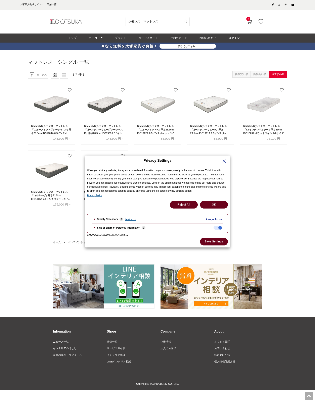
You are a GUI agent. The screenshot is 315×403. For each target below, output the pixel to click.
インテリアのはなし (65, 352)
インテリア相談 (117, 359)
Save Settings (214, 241)
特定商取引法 (222, 359)
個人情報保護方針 (225, 366)
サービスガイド (117, 352)
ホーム (57, 246)
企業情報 (166, 346)
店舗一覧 (112, 346)
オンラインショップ (81, 246)
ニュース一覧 (61, 346)
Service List (130, 219)
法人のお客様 (169, 352)
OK (214, 204)
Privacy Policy (94, 195)
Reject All (183, 204)
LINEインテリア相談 (120, 366)
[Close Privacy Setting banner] (224, 161)
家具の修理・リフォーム (68, 359)
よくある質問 (222, 346)
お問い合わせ (222, 352)
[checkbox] (218, 228)
